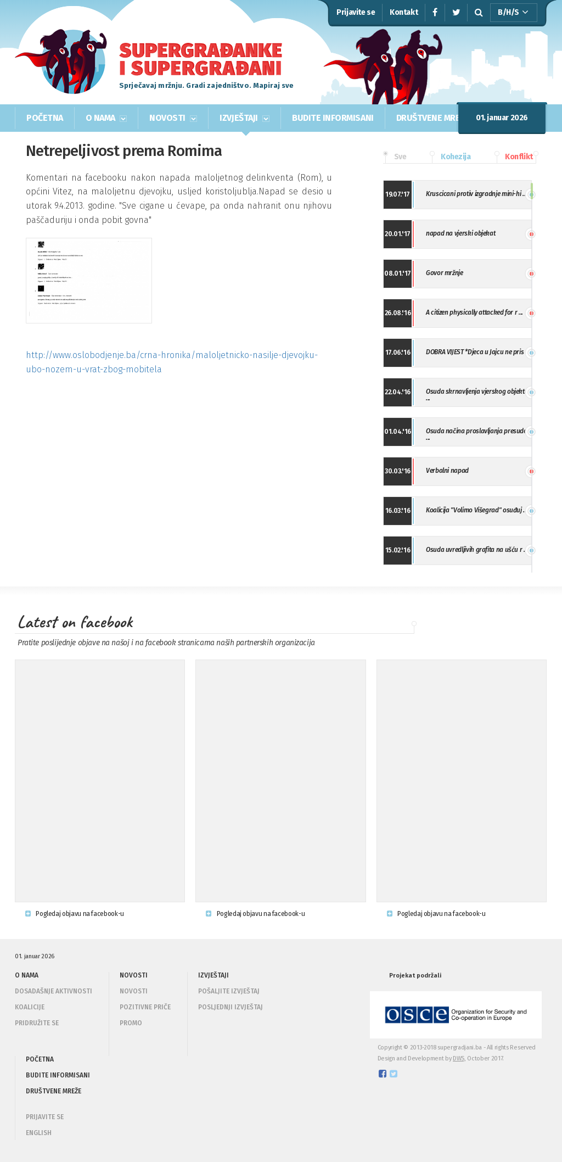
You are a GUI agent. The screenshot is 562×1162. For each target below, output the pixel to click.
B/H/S (513, 12)
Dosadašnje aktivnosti (53, 991)
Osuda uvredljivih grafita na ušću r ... (477, 549)
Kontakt (404, 12)
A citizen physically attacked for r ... (474, 312)
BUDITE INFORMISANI (332, 118)
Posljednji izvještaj (230, 1007)
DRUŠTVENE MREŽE (433, 118)
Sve (394, 157)
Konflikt (513, 157)
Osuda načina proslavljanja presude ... (476, 434)
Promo (131, 1023)
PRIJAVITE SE (45, 1117)
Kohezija (450, 157)
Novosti (134, 991)
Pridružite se (37, 1023)
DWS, (459, 1058)
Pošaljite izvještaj (229, 991)
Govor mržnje (444, 273)
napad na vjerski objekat (460, 233)
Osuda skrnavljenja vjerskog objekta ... (477, 394)
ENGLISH (39, 1133)
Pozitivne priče (145, 1007)
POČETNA (44, 118)
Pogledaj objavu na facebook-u (74, 914)
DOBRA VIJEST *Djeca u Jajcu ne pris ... (478, 352)
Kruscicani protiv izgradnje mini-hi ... (476, 194)
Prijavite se (355, 12)
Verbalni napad (447, 470)
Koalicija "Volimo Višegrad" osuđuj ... (476, 510)
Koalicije (29, 1007)
